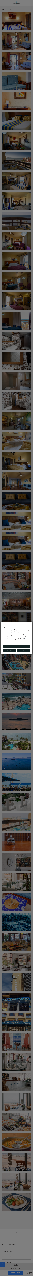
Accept (23, 650)
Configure (16, 646)
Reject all (9, 650)
